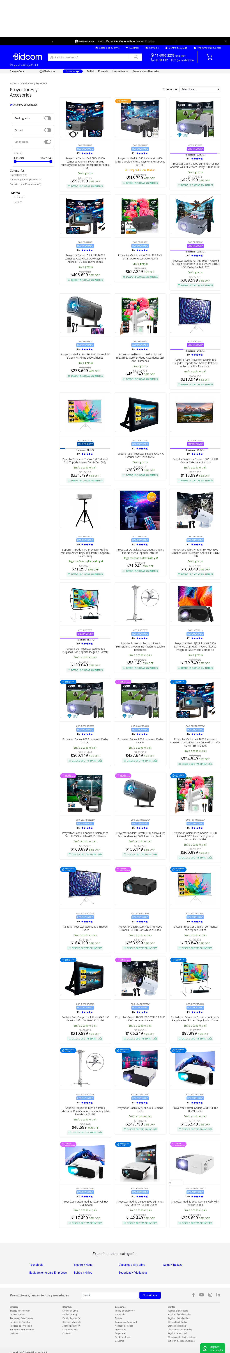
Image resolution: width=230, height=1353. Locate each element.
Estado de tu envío (107, 47)
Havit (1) (18, 202)
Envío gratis (22, 118)
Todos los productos (125, 1311)
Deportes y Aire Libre (132, 1264)
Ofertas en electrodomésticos (182, 1337)
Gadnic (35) (19, 197)
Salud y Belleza (172, 1264)
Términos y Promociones (22, 1329)
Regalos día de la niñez (179, 1318)
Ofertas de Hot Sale (177, 1326)
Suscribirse (150, 1295)
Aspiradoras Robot (124, 1326)
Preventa (103, 71)
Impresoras (120, 1329)
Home (13, 83)
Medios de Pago (70, 1314)
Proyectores (16, 175)
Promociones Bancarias (146, 71)
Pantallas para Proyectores (24, 179)
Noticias (14, 1333)
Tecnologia (36, 1264)
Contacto (152, 47)
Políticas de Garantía (20, 1322)
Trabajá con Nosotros (20, 1311)
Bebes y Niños (83, 1272)
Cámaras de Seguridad (126, 1322)
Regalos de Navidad (177, 1333)
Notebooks (120, 1314)
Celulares (119, 1341)
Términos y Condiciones (21, 1318)
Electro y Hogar (84, 1264)
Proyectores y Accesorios (34, 83)
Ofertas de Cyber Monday (180, 1329)
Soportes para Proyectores (24, 184)
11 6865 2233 (168, 55)
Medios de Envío (70, 1311)
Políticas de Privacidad (21, 1326)
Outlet (90, 71)
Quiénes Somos (17, 1314)
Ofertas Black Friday (177, 1322)
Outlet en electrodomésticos (181, 1341)
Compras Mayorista (72, 1322)
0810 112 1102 (172, 60)
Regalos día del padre (178, 1311)
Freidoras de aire (123, 1337)
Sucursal (132, 47)
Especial (73, 71)
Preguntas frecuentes (207, 47)
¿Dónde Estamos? (71, 1326)
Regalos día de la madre (179, 1314)
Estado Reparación (71, 1318)
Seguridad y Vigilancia (133, 1272)
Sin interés (21, 141)
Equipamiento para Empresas (48, 1272)
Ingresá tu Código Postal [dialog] (24, 65)
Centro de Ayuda (176, 47)
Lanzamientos (120, 71)
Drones (118, 1318)
